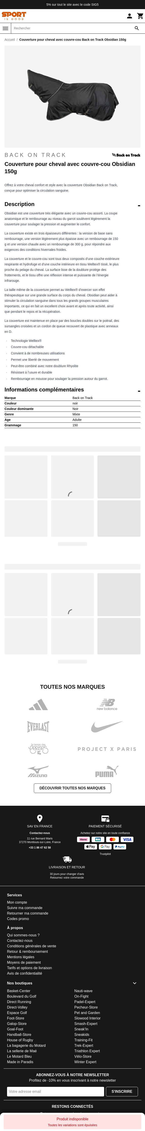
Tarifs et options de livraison (29, 968)
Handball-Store (19, 1035)
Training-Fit (83, 1040)
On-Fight (81, 996)
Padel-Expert (84, 1002)
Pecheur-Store (86, 1007)
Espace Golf (17, 1013)
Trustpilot (105, 854)
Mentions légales (20, 957)
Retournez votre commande (67, 877)
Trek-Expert (83, 1045)
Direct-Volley (17, 1007)
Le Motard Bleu (19, 1056)
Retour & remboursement (27, 951)
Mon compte (17, 902)
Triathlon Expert (87, 1051)
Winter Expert (85, 1062)
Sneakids (81, 1035)
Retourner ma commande (27, 913)
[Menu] (5, 28)
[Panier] (140, 16)
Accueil (10, 39)
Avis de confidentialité (24, 973)
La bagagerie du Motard (26, 1045)
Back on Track (72, 155)
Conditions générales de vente (31, 946)
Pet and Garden (87, 1013)
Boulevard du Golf (21, 996)
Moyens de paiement (24, 962)
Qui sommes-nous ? (23, 935)
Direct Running (19, 1002)
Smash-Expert (85, 1024)
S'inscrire (122, 1091)
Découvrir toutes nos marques (72, 788)
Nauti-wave (83, 991)
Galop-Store (17, 1024)
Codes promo (18, 919)
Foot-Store (15, 1018)
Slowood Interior (87, 1018)
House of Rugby (20, 1040)
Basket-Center (18, 991)
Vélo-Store (83, 1056)
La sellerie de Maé (22, 1051)
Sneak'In (81, 1029)
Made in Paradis (20, 1062)
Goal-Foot (15, 1029)
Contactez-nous (40, 833)
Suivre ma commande (24, 908)
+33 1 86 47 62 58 (40, 847)
